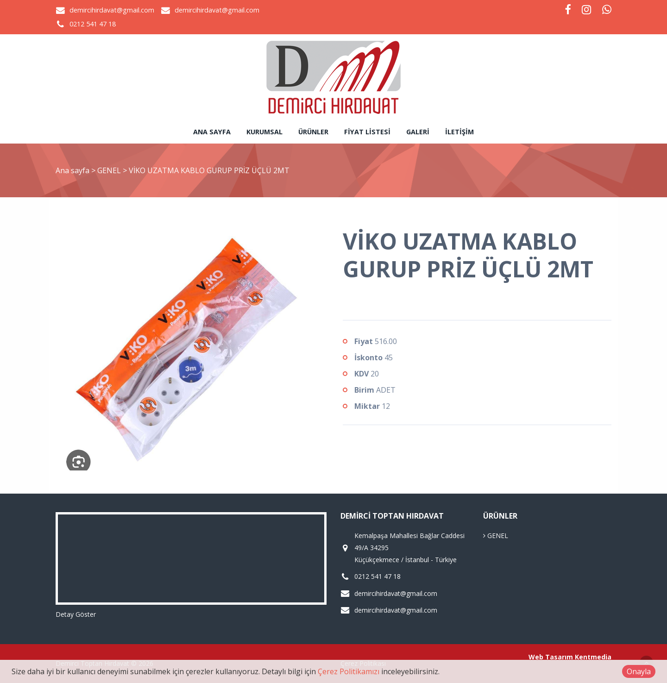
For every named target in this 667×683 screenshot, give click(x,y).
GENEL (110, 170)
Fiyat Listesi (367, 131)
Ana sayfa (212, 131)
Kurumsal (264, 131)
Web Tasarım (551, 656)
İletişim (459, 131)
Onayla (639, 671)
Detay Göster (76, 614)
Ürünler (313, 131)
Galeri (417, 131)
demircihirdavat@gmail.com (111, 10)
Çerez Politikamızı (348, 671)
